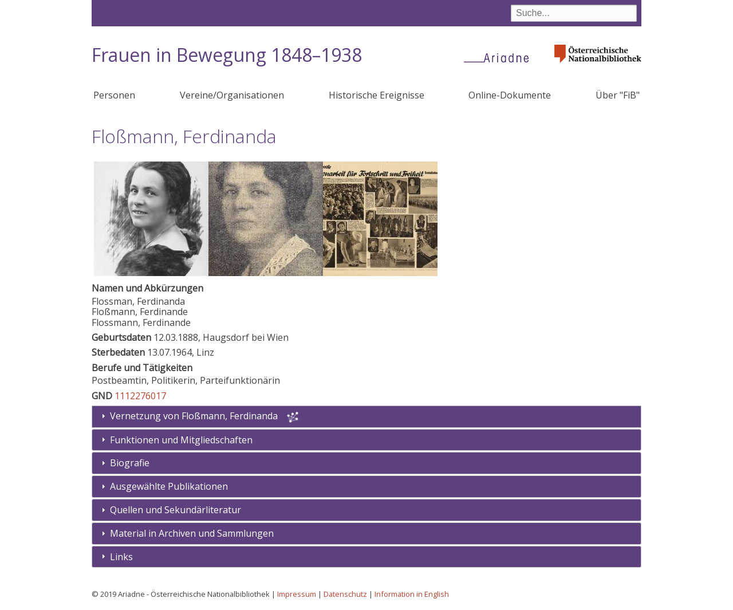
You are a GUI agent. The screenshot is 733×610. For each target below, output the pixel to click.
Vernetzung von (195, 416)
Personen (114, 95)
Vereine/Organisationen (232, 95)
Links (121, 556)
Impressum (296, 594)
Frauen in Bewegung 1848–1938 (227, 54)
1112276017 (140, 395)
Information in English (412, 594)
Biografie (129, 462)
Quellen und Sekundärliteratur (175, 509)
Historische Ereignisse (376, 95)
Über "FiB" (618, 95)
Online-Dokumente (509, 95)
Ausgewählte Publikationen (169, 486)
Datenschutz (345, 594)
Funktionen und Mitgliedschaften (181, 440)
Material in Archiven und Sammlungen (192, 533)
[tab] (366, 440)
